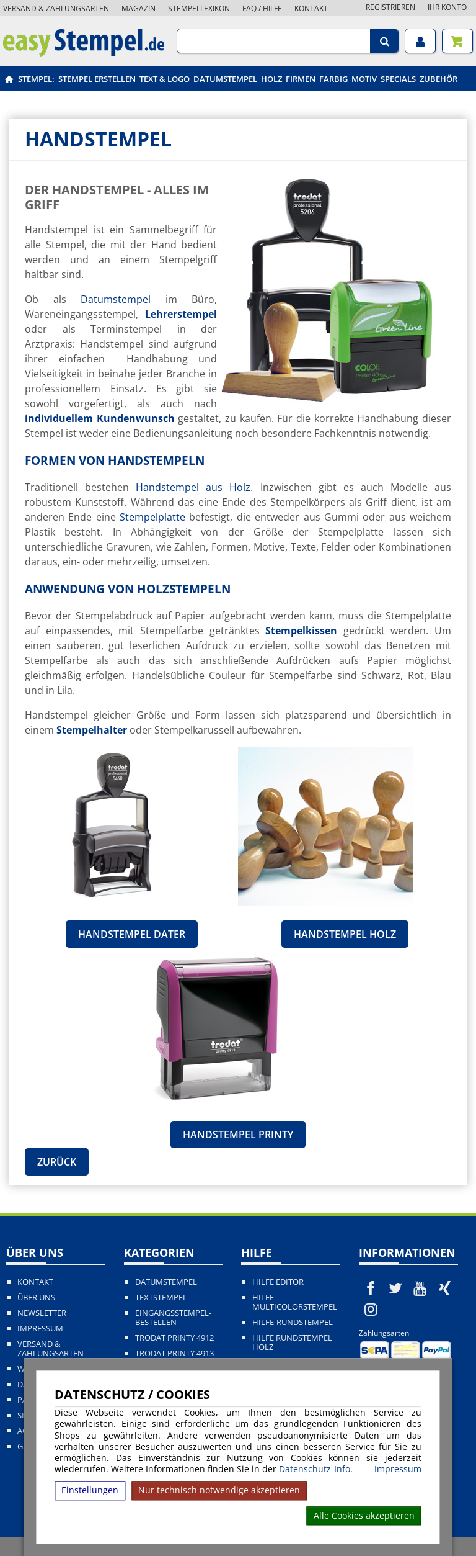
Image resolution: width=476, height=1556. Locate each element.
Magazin (138, 8)
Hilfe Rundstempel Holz (292, 1342)
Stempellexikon (199, 8)
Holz (271, 78)
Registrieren (390, 7)
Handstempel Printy (238, 1134)
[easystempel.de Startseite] (83, 53)
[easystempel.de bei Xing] (444, 1288)
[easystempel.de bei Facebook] (371, 1288)
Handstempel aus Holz (193, 487)
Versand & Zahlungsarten (56, 8)
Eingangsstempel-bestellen (173, 1317)
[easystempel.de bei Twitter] (395, 1288)
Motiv (364, 78)
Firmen (300, 78)
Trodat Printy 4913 (174, 1353)
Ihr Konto (447, 7)
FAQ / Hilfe (262, 8)
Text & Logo (164, 78)
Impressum (397, 1469)
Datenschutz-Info (314, 1469)
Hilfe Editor (278, 1282)
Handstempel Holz (345, 934)
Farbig (333, 78)
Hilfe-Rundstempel (292, 1322)
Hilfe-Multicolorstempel (294, 1302)
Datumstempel (225, 78)
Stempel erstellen (97, 78)
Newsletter (41, 1313)
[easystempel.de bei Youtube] (420, 1288)
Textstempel (161, 1297)
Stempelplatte (152, 517)
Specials (398, 78)
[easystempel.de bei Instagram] (371, 1309)
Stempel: (36, 78)
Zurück (56, 1162)
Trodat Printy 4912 (174, 1337)
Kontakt (311, 8)
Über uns (36, 1297)
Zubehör (438, 78)
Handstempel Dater (131, 934)
